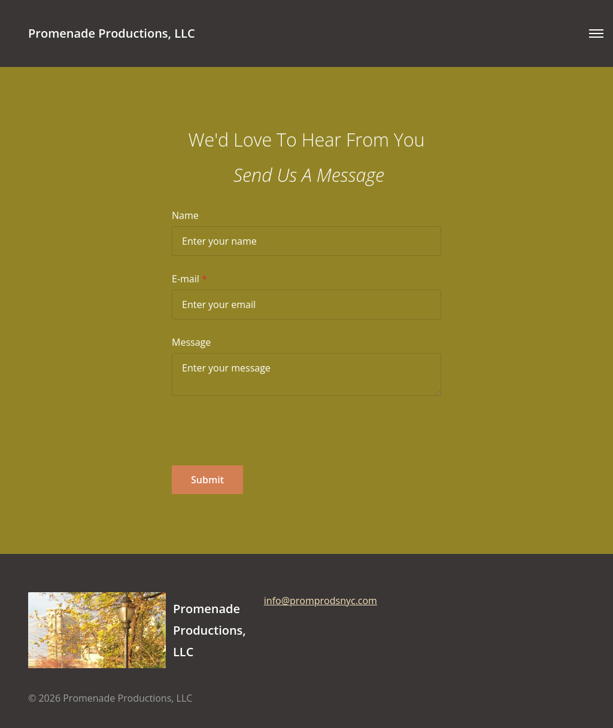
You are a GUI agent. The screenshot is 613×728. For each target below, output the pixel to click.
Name (185, 215)
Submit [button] (207, 479)
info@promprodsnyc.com (320, 600)
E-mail (185, 278)
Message (191, 342)
